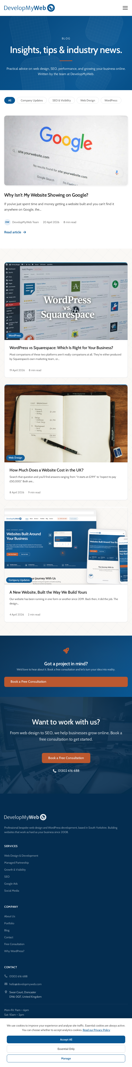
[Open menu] (125, 7)
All (9, 100)
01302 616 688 (66, 774)
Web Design (87, 100)
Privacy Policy (40, 1059)
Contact (8, 937)
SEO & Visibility (61, 100)
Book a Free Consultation (28, 684)
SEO (7, 876)
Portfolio (9, 923)
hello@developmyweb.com (25, 984)
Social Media (11, 890)
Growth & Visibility (15, 869)
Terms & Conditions (65, 1059)
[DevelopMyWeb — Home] (29, 8)
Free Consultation (14, 944)
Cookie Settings (90, 1059)
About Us (9, 916)
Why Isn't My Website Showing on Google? (46, 195)
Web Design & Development (21, 855)
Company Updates (32, 100)
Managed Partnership (16, 862)
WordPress (110, 100)
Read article (15, 232)
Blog (7, 930)
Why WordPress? (14, 951)
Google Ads (11, 883)
